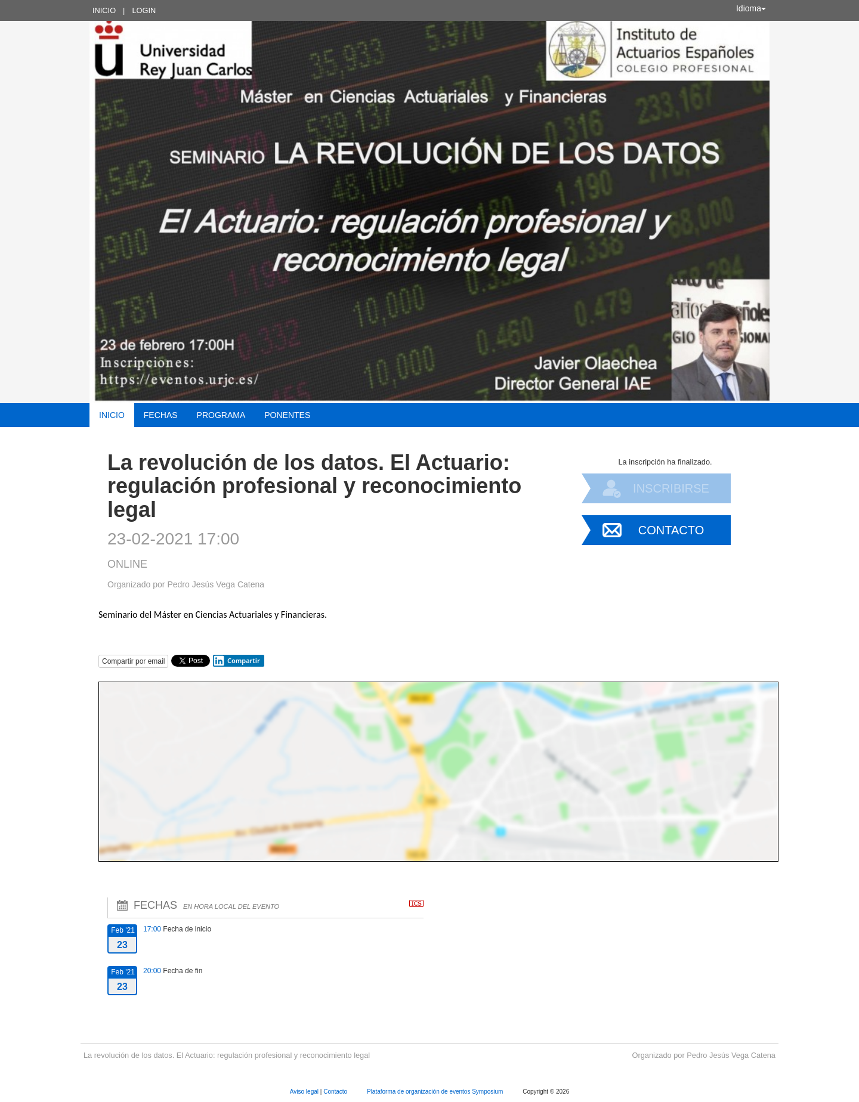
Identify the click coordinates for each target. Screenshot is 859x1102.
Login (144, 10)
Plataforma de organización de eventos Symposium (436, 1091)
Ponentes (287, 415)
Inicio (104, 10)
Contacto (671, 530)
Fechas (161, 415)
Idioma (751, 8)
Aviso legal (305, 1091)
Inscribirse (671, 488)
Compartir (236, 661)
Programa (221, 415)
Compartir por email (133, 661)
